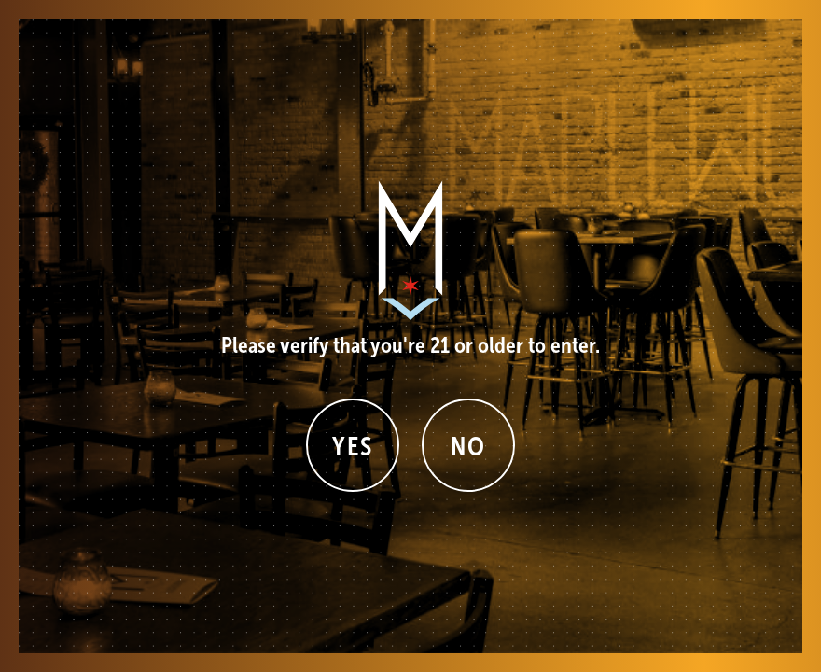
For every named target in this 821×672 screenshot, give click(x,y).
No (468, 446)
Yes (352, 446)
